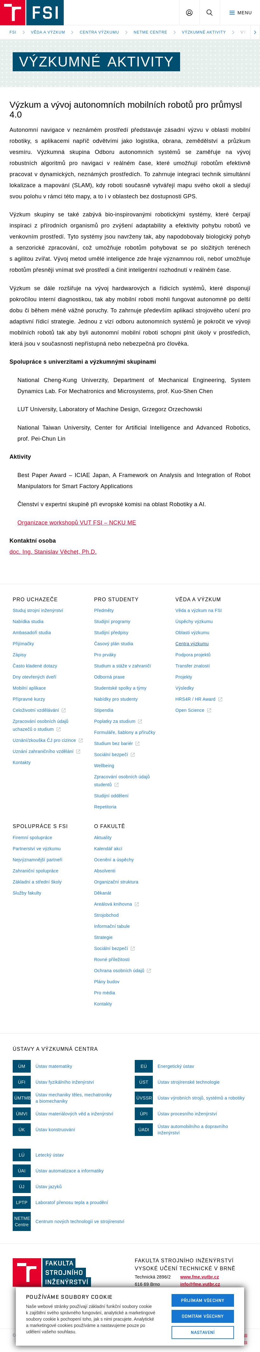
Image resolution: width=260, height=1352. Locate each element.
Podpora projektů (193, 654)
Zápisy (19, 654)
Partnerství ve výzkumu (37, 848)
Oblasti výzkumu (192, 632)
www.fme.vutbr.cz (199, 1276)
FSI (13, 32)
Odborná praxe (109, 676)
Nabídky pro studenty (116, 699)
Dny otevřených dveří (34, 676)
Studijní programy (112, 621)
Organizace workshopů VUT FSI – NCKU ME (76, 523)
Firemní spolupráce (32, 837)
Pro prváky (105, 654)
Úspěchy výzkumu (194, 621)
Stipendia (104, 710)
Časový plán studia (113, 643)
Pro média (104, 992)
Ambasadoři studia (32, 632)
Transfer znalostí (192, 665)
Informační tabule (112, 926)
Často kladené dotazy (35, 665)
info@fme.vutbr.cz (200, 1284)
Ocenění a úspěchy (114, 859)
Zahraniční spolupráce (35, 870)
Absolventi (104, 870)
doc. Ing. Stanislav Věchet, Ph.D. (53, 552)
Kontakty (22, 762)
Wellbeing (104, 765)
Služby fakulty (27, 893)
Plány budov (107, 981)
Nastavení (203, 1332)
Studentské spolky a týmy (120, 688)
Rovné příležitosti (112, 959)
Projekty (183, 676)
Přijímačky (23, 643)
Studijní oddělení (111, 795)
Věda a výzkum (48, 32)
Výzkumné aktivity (204, 32)
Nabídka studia (28, 621)
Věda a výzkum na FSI (198, 610)
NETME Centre (150, 32)
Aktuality (103, 837)
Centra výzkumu (99, 32)
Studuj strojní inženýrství (38, 610)
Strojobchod (106, 915)
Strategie (103, 937)
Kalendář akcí (108, 848)
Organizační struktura (116, 881)
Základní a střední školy (37, 881)
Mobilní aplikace (29, 688)
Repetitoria (105, 806)
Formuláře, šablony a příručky (124, 732)
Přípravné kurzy (29, 699)
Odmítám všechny (203, 1316)
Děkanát (102, 893)
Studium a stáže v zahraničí (122, 665)
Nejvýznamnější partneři (37, 859)
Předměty (104, 610)
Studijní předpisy (111, 632)
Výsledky (184, 688)
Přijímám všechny (202, 1300)
